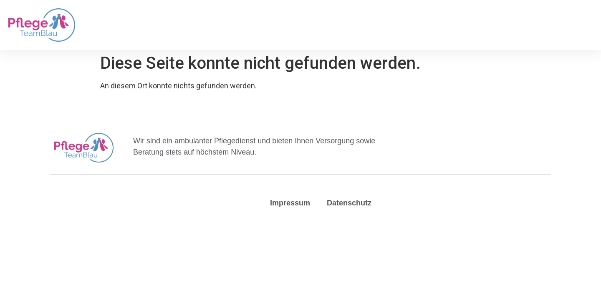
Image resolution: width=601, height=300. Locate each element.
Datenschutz (349, 203)
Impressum (290, 203)
